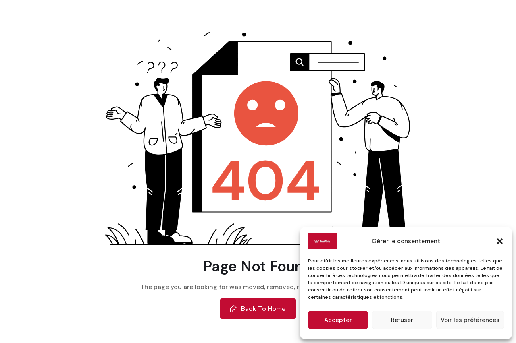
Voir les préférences (470, 320)
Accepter (338, 320)
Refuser (402, 320)
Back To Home (258, 308)
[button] (500, 241)
